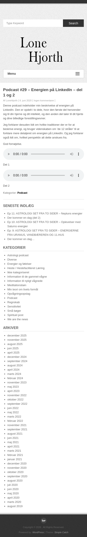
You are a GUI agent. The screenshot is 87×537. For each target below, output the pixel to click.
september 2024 (17, 361)
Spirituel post (15, 315)
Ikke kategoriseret (18, 272)
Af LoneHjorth (10, 100)
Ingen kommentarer (44, 100)
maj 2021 (13, 442)
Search (73, 23)
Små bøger (14, 310)
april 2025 (13, 352)
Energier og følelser (19, 263)
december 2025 (17, 335)
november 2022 (17, 395)
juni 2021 (13, 437)
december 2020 (17, 463)
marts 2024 (14, 373)
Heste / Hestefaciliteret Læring (26, 268)
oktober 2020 (15, 472)
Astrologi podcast (18, 255)
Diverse (12, 259)
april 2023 (13, 391)
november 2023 (17, 382)
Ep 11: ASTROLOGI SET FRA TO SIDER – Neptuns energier (45, 213)
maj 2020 (13, 493)
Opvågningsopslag (18, 293)
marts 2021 (14, 450)
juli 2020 (12, 484)
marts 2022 (14, 416)
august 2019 (15, 506)
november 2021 (17, 425)
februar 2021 (15, 455)
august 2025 (15, 344)
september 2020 (17, 476)
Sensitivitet (14, 306)
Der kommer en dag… (21, 239)
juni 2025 (13, 348)
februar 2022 (15, 420)
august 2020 (15, 480)
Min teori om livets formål (22, 289)
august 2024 (15, 365)
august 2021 (15, 433)
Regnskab (13, 302)
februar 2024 (15, 378)
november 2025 (17, 339)
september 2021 (17, 429)
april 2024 (13, 369)
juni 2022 (13, 408)
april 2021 (13, 446)
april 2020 (13, 497)
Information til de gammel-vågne (27, 276)
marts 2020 (14, 502)
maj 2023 (13, 386)
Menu (44, 74)
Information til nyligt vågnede (25, 280)
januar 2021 (14, 459)
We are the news (17, 319)
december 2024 (17, 356)
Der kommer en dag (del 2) (23, 217)
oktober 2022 (15, 399)
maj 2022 (13, 412)
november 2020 (17, 467)
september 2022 (17, 403)
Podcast (22, 192)
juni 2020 (13, 489)
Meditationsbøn (16, 285)
